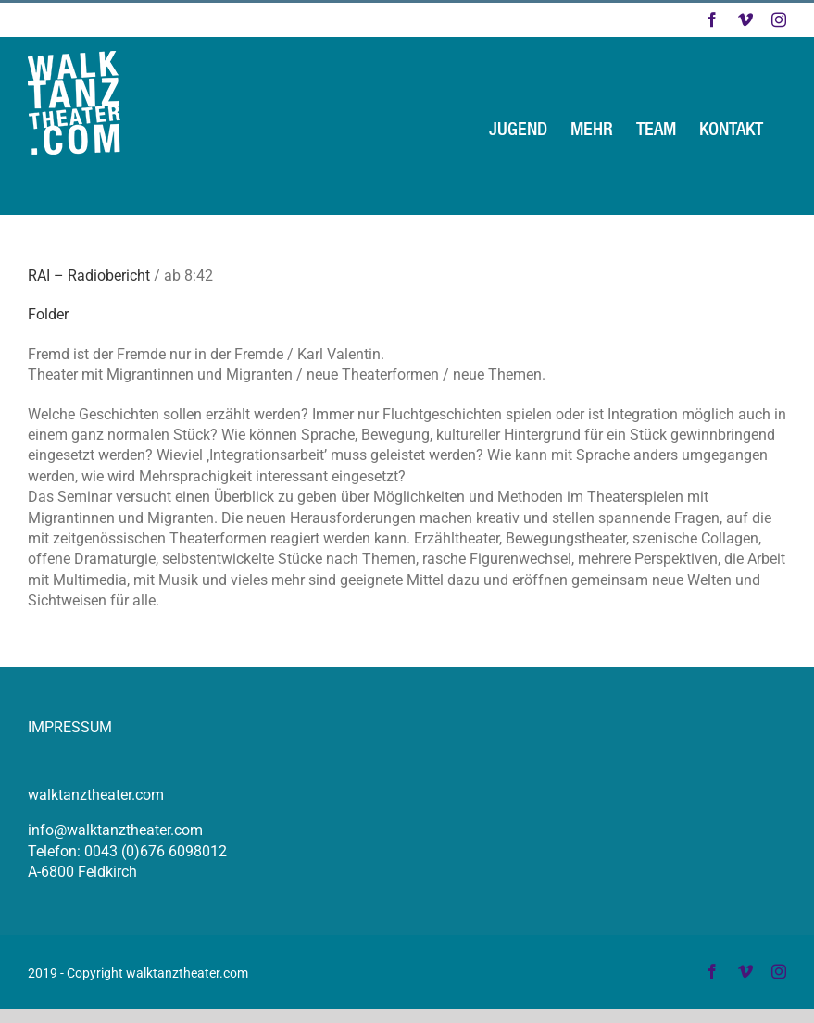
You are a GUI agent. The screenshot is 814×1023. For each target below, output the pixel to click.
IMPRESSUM (70, 727)
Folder (48, 314)
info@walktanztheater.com (115, 830)
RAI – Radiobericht (89, 275)
